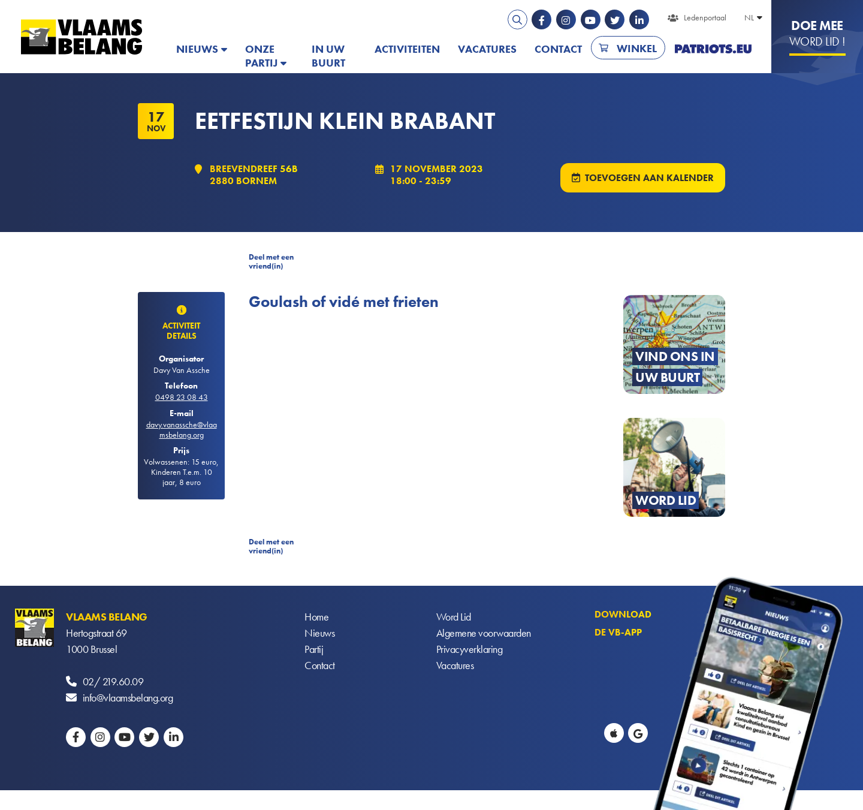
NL (749, 17)
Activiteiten (407, 49)
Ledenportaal (705, 17)
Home (316, 617)
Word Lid (453, 617)
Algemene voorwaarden (483, 633)
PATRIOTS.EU (713, 49)
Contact (558, 49)
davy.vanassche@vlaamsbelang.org (181, 429)
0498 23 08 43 (181, 397)
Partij (313, 649)
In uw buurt (328, 56)
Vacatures (487, 49)
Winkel (637, 48)
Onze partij (261, 56)
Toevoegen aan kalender (649, 177)
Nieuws (197, 49)
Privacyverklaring (469, 649)
